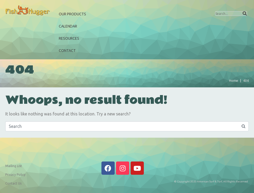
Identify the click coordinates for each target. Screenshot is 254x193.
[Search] (245, 13)
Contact (67, 50)
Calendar (68, 26)
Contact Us (13, 183)
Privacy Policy (15, 174)
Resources (69, 38)
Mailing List (13, 166)
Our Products (72, 14)
